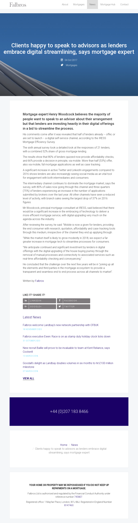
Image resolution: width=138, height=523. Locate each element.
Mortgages (79, 4)
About (65, 4)
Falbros (39, 280)
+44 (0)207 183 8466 (69, 411)
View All (28, 378)
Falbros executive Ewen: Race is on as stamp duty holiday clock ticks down (66, 336)
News (92, 4)
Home (63, 445)
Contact (124, 4)
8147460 (68, 505)
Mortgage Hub (107, 4)
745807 (78, 497)
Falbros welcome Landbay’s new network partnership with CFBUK (61, 325)
